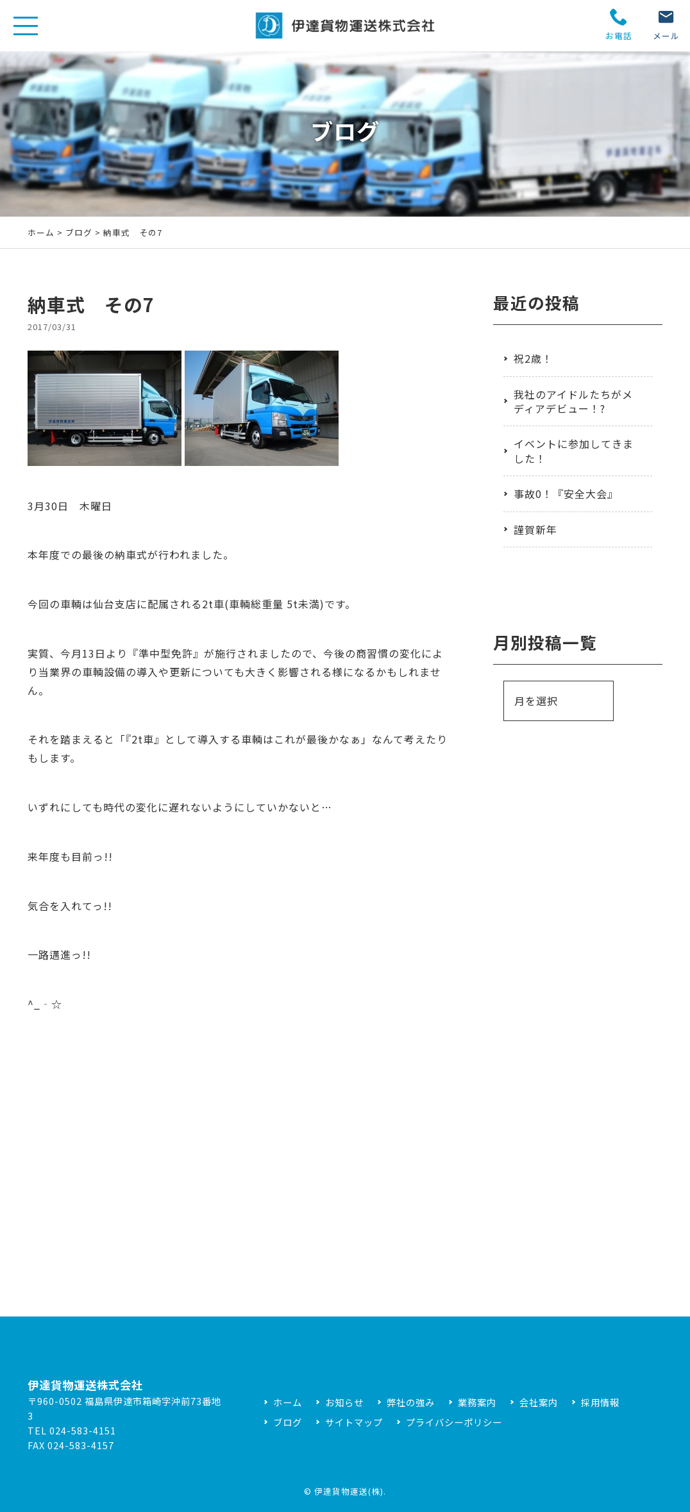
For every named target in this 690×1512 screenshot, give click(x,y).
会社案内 (538, 1402)
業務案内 (477, 1402)
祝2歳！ (533, 358)
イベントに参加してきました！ (574, 450)
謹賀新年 (535, 529)
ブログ (78, 232)
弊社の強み (411, 1402)
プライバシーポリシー (454, 1422)
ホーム (41, 232)
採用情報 (600, 1402)
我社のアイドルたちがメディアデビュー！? (573, 401)
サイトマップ (354, 1422)
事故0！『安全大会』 (566, 493)
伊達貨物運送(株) (348, 1491)
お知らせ (344, 1402)
